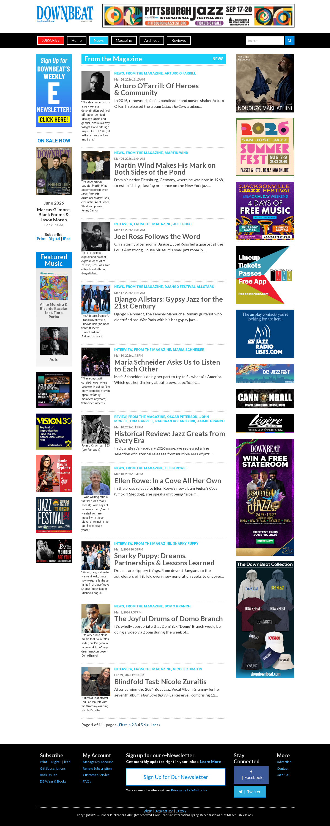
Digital (54, 238)
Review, (121, 417)
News (99, 40)
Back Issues (48, 775)
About (148, 811)
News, (120, 73)
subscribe (50, 40)
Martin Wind (176, 153)
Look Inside (53, 225)
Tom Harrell (141, 421)
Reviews (178, 40)
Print (41, 238)
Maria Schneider (188, 350)
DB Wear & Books (53, 781)
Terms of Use (164, 811)
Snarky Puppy (185, 543)
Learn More (210, 761)
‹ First (122, 724)
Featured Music (53, 260)
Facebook (251, 775)
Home (77, 40)
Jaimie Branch (211, 421)
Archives (151, 40)
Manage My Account (98, 762)
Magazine (124, 40)
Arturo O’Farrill (180, 73)
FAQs (87, 781)
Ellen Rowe (175, 468)
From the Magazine (144, 73)
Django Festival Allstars (189, 287)
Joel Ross (182, 224)
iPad (66, 238)
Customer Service (96, 775)
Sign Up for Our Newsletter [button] (176, 777)
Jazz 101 (283, 775)
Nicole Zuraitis (187, 669)
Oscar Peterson (182, 417)
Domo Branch (177, 606)
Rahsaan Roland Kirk (175, 421)
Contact (282, 768)
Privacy (181, 811)
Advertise (284, 762)
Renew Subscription (97, 768)
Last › (155, 724)
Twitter (250, 791)
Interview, (124, 224)
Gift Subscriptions (53, 768)
